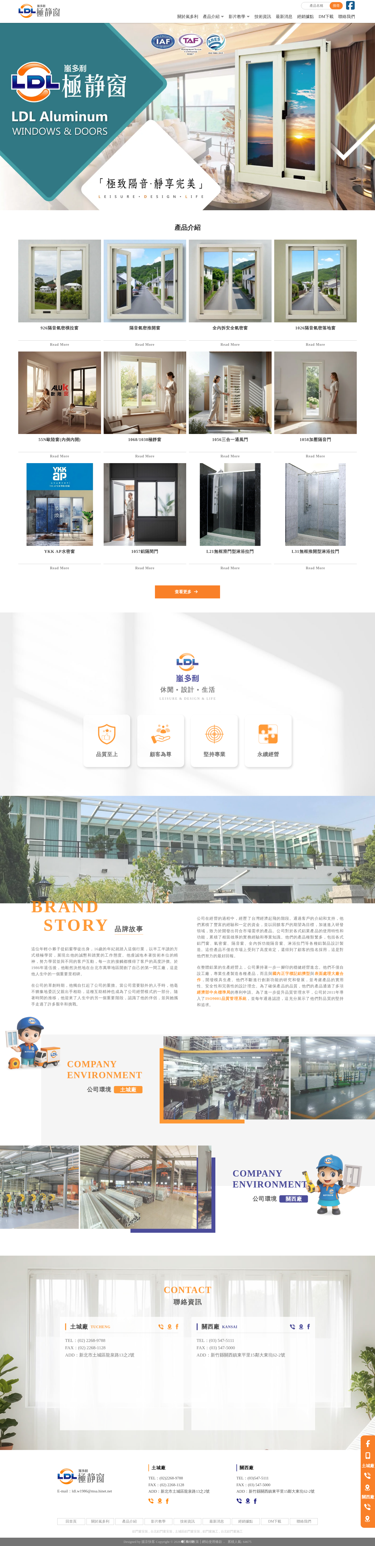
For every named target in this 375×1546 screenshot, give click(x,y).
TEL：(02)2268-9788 (165, 1478)
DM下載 (326, 16)
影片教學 (237, 16)
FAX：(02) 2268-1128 (85, 1356)
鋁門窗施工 (210, 1531)
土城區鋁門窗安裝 (187, 1531)
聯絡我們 (346, 16)
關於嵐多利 (187, 16)
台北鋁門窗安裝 (161, 1531)
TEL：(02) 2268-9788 (85, 1348)
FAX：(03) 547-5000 (216, 1356)
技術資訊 (262, 16)
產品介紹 (211, 16)
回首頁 (71, 1521)
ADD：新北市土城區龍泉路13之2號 (99, 1363)
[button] (182, 1541)
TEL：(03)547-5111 (252, 1478)
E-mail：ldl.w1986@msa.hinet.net (84, 1491)
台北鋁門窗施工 (232, 1531)
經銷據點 (305, 16)
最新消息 (284, 16)
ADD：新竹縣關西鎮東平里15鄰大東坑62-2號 (241, 1363)
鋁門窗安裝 (140, 1531)
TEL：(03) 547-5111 (215, 1348)
